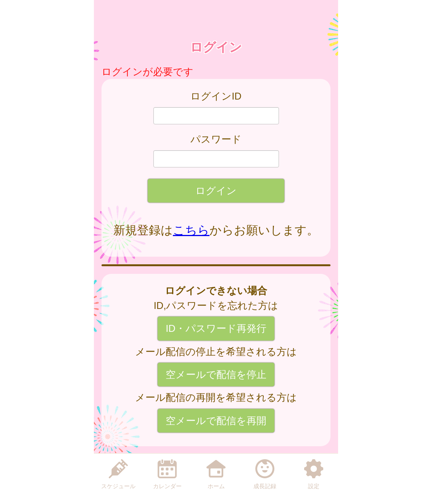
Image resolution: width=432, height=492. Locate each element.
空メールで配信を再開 (216, 420)
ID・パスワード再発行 (216, 328)
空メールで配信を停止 (216, 374)
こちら (191, 230)
